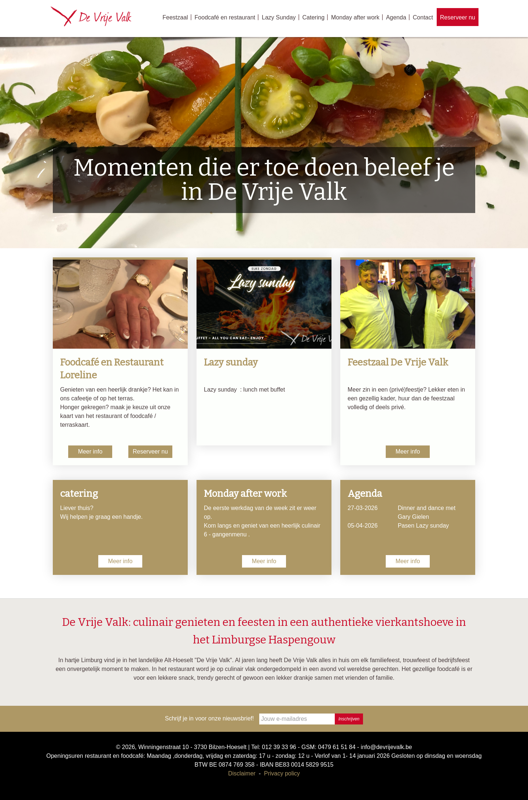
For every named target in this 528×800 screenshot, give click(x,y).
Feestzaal (175, 17)
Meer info (90, 451)
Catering (313, 17)
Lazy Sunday (279, 17)
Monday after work (355, 17)
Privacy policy (282, 773)
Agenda (396, 17)
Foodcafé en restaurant (225, 17)
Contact (423, 17)
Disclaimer (242, 773)
